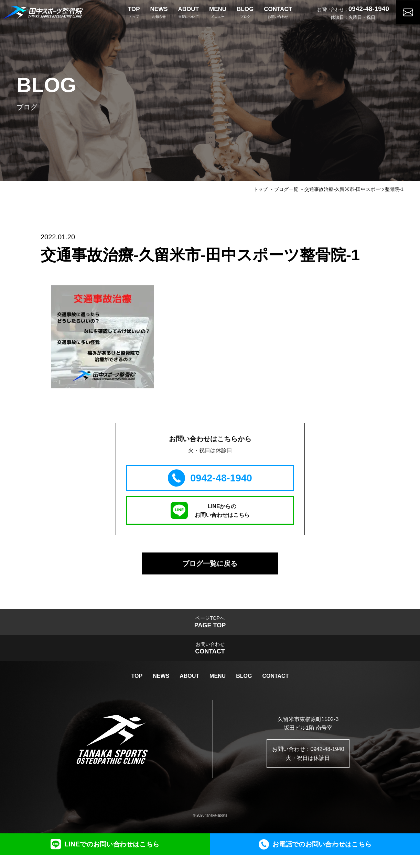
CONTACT (275, 678)
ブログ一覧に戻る (210, 564)
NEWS (161, 678)
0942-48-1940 (368, 8)
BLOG (244, 678)
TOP (137, 678)
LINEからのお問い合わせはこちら (210, 510)
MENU (217, 678)
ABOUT (189, 678)
